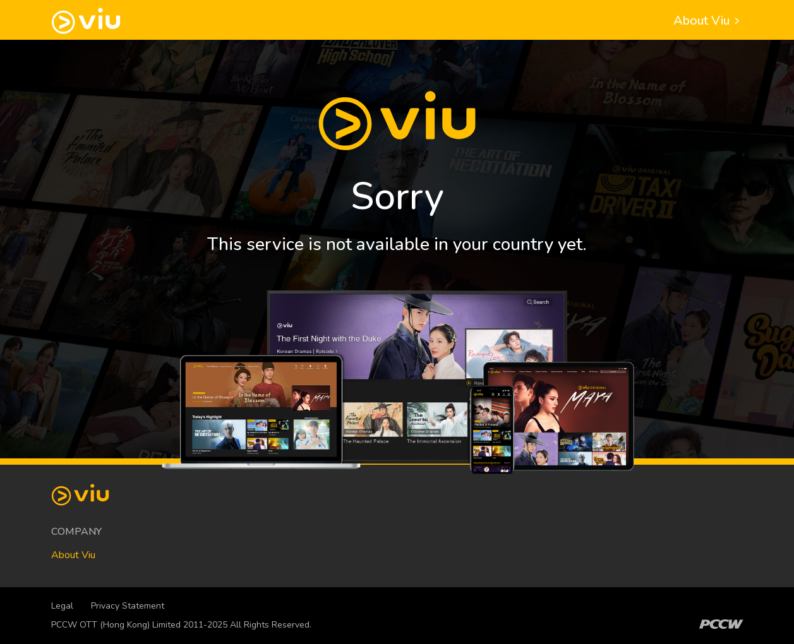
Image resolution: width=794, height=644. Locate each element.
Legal (62, 606)
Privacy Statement (127, 606)
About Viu (708, 20)
